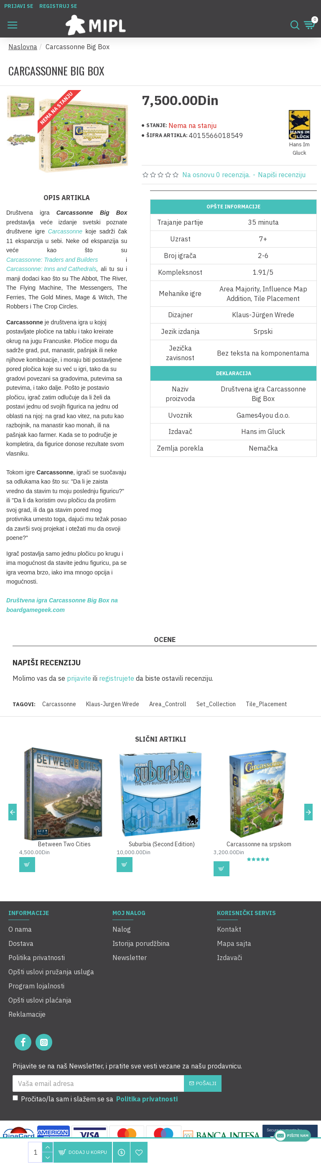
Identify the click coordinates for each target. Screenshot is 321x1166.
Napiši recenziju (282, 175)
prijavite (79, 676)
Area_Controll (167, 702)
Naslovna (22, 47)
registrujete (116, 676)
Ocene (165, 637)
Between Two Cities (64, 865)
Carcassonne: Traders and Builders (52, 257)
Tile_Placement (266, 702)
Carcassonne (65, 229)
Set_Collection (216, 702)
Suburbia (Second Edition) (162, 865)
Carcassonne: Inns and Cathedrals (51, 266)
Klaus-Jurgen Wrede (112, 702)
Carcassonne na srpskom (259, 865)
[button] (12, 833)
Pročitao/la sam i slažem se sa (96, 1091)
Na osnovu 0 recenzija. (216, 175)
